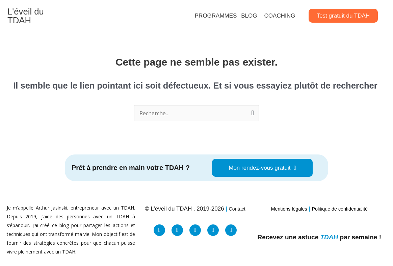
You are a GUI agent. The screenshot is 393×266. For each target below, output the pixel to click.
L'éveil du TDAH (35, 13)
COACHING (279, 12)
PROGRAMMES (216, 12)
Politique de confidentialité (343, 203)
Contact (237, 203)
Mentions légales (283, 203)
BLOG (249, 12)
